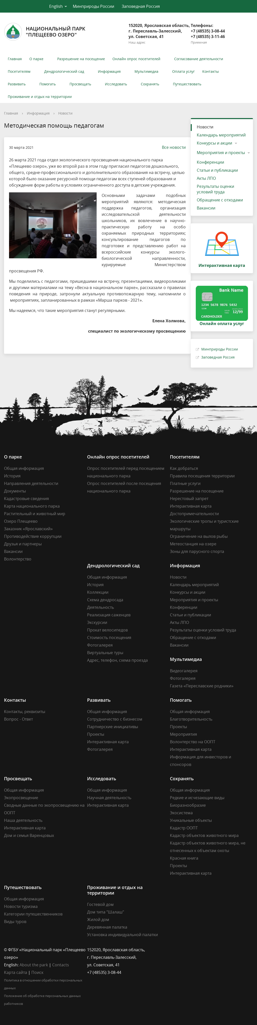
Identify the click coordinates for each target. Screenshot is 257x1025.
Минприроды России (93, 6)
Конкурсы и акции (214, 143)
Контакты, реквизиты (24, 711)
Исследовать (116, 84)
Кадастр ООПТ (184, 828)
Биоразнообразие (188, 805)
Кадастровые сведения (26, 498)
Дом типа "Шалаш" (105, 912)
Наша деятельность (23, 820)
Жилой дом (98, 919)
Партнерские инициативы (112, 726)
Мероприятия (183, 734)
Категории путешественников (33, 914)
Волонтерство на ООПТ (192, 742)
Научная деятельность (109, 797)
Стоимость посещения (109, 637)
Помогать (47, 84)
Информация (109, 71)
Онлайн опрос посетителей (136, 58)
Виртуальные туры (105, 652)
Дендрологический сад (64, 71)
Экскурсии (97, 622)
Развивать (17, 84)
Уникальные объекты (191, 820)
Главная (15, 58)
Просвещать (80, 84)
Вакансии (206, 208)
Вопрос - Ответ (18, 719)
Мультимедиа (146, 71)
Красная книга (184, 858)
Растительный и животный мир (34, 513)
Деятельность (100, 607)
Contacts (60, 965)
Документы (15, 491)
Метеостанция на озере (193, 544)
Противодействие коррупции (32, 536)
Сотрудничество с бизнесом (114, 719)
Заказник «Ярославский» (28, 529)
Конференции (210, 162)
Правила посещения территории (202, 476)
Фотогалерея (100, 645)
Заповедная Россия (141, 6)
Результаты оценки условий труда (215, 189)
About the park (34, 965)
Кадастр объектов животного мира (204, 835)
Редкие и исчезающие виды (197, 797)
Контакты (210, 71)
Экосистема (181, 813)
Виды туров (15, 921)
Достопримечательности (194, 513)
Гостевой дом (100, 904)
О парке (36, 58)
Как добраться (184, 468)
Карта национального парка (32, 506)
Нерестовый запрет (189, 498)
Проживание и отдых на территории (40, 96)
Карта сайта (15, 972)
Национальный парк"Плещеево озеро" (44, 32)
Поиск (37, 972)
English (56, 6)
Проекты (95, 734)
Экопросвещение (21, 797)
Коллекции (97, 592)
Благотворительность (191, 719)
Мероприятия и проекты (221, 152)
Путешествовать (187, 84)
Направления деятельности (31, 483)
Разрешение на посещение (81, 58)
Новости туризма (21, 906)
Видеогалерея (184, 671)
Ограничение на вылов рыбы (199, 536)
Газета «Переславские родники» (201, 686)
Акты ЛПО (206, 178)
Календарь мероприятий (221, 135)
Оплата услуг (183, 71)
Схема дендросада (105, 600)
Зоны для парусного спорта (197, 551)
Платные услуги (185, 483)
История (12, 476)
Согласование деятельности (198, 58)
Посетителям (19, 71)
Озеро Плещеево (21, 521)
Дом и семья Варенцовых (29, 835)
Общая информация (24, 468)
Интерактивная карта (191, 506)
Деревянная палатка (107, 927)
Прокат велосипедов (107, 630)
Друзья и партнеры (23, 544)
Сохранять (150, 84)
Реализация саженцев (109, 615)
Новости (65, 113)
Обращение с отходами (220, 200)
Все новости (171, 147)
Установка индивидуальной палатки (122, 934)
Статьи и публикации (217, 170)
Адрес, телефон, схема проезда (117, 660)
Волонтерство (17, 559)
